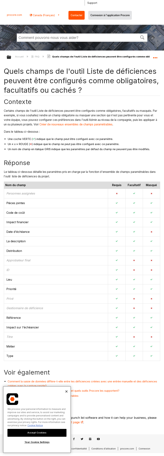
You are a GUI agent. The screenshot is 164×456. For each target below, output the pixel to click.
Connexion (144, 448)
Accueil (19, 56)
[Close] (66, 391)
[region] (37, 419)
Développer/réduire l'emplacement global (155, 56)
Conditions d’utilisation (103, 448)
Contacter (76, 15)
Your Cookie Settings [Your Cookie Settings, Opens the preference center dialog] (37, 442)
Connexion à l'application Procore (110, 15)
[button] (142, 37)
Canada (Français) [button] (43, 15)
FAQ (35, 56)
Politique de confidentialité (72, 448)
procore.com (14, 14)
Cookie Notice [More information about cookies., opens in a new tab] (35, 425)
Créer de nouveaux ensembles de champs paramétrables (75, 124)
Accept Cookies (36, 432)
